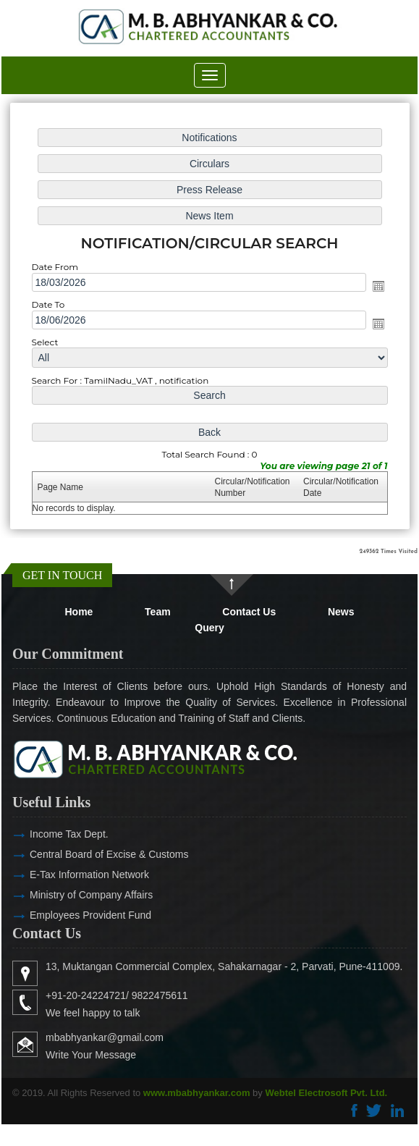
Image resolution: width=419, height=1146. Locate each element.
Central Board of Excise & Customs (88, 854)
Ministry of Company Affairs (70, 895)
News (341, 612)
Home (79, 612)
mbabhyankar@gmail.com (126, 1037)
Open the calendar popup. (376, 286)
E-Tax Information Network (68, 874)
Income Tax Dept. (48, 834)
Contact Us (249, 612)
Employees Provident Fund (69, 915)
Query (209, 627)
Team (158, 612)
